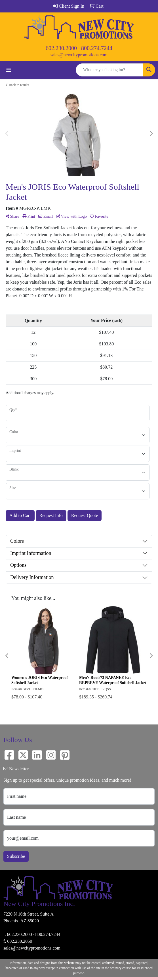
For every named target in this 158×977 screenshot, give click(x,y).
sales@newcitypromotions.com (79, 54)
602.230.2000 (61, 48)
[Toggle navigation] (9, 70)
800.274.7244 (96, 48)
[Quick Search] (109, 69)
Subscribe (16, 856)
